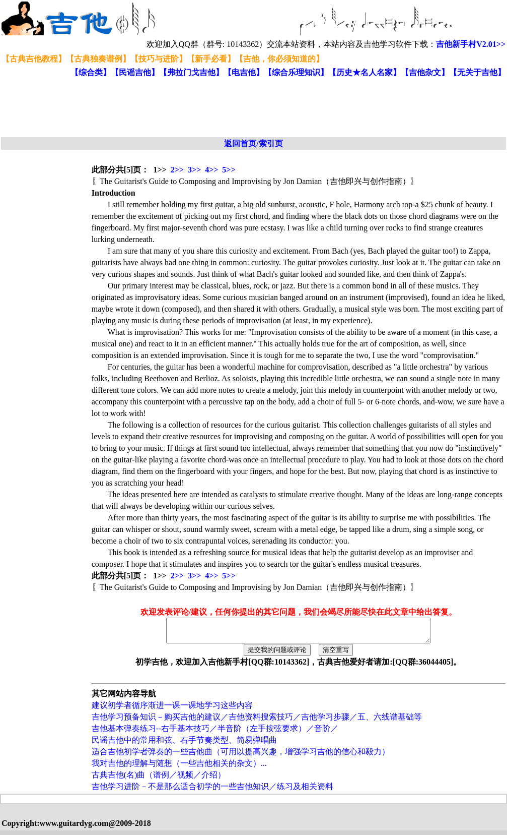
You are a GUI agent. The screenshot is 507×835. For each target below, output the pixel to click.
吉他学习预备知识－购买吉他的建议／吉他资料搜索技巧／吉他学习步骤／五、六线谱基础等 (257, 721)
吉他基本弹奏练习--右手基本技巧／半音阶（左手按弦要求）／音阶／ (215, 733)
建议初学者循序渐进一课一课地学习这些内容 (172, 709)
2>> (177, 169)
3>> (194, 169)
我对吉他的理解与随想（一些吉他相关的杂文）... (179, 767)
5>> (228, 169)
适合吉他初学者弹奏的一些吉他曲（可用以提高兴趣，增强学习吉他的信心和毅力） (241, 756)
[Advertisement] (246, 108)
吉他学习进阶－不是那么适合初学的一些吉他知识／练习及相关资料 (212, 791)
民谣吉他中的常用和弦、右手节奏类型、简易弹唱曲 (184, 744)
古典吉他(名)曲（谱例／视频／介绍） (159, 779)
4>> (211, 169)
